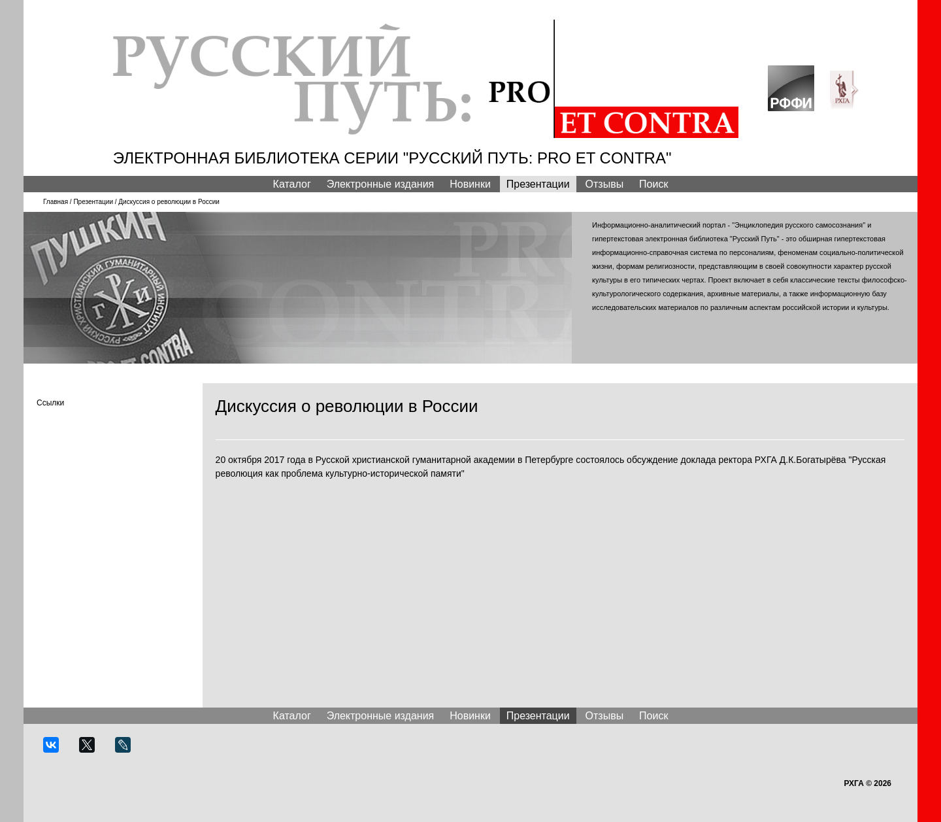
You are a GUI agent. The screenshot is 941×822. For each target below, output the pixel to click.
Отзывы (605, 184)
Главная (55, 201)
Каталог (292, 184)
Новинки (470, 184)
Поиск (653, 184)
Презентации (538, 184)
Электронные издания (381, 184)
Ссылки (50, 402)
